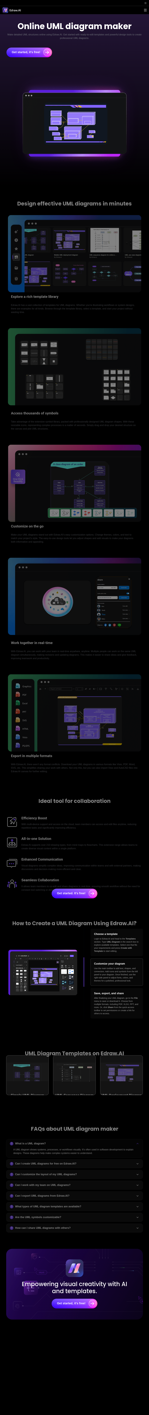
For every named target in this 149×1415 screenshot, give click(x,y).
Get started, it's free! (31, 52)
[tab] (116, 942)
